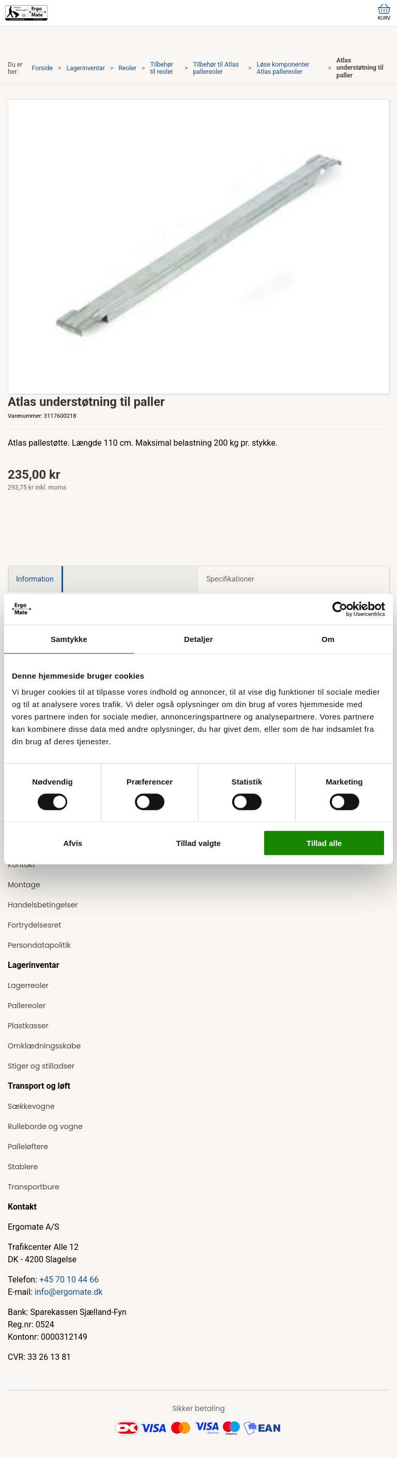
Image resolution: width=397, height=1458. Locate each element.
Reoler (127, 68)
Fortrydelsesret (34, 925)
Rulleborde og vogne (45, 1126)
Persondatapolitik (39, 945)
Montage (24, 885)
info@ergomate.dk (68, 1292)
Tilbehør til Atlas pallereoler (215, 68)
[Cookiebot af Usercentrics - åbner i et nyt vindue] (340, 609)
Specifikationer (230, 579)
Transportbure (33, 1187)
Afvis (72, 843)
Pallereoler (26, 1005)
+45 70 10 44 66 (69, 1279)
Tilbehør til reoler (161, 68)
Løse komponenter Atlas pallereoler (283, 68)
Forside (42, 68)
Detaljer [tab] (198, 638)
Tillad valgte (198, 843)
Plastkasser (28, 1026)
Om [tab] (328, 638)
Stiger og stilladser (41, 1066)
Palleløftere (28, 1146)
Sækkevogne (31, 1106)
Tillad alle (324, 843)
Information (35, 579)
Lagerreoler (28, 985)
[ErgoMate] (26, 13)
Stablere (23, 1167)
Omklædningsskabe (44, 1046)
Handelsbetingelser (43, 905)
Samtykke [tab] (69, 638)
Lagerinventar (85, 68)
